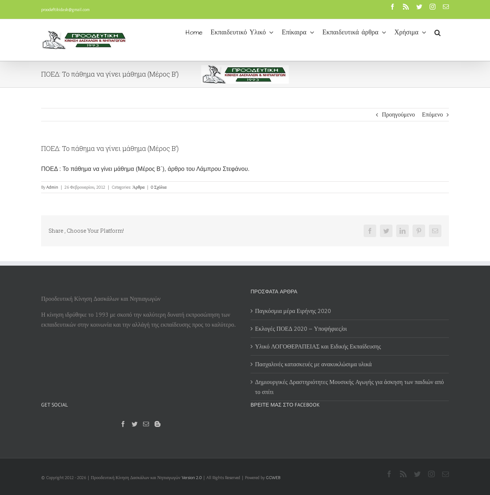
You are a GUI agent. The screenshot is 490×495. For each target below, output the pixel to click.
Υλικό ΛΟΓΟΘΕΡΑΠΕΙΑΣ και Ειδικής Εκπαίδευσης (318, 346)
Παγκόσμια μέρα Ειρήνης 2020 (293, 310)
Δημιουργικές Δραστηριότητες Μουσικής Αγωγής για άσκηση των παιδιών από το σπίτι (349, 386)
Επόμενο (432, 114)
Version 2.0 (192, 477)
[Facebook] (123, 424)
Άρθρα (138, 187)
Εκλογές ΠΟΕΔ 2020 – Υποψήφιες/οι (301, 328)
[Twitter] (135, 424)
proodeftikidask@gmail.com (65, 9)
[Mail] (146, 424)
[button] (437, 31)
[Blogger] (157, 424)
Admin (52, 187)
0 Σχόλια (158, 187)
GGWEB (273, 477)
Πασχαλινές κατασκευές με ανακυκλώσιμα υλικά (313, 364)
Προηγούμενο (398, 114)
